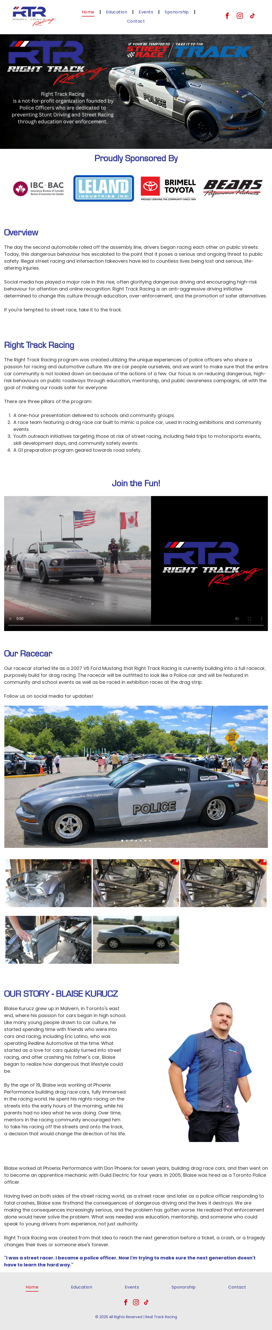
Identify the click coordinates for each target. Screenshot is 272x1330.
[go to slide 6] (145, 841)
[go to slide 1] (122, 841)
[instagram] (239, 16)
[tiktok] (252, 16)
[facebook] (227, 16)
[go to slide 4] (136, 841)
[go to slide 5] (141, 841)
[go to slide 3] (131, 841)
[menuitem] (89, 11)
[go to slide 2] (127, 841)
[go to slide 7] (150, 841)
